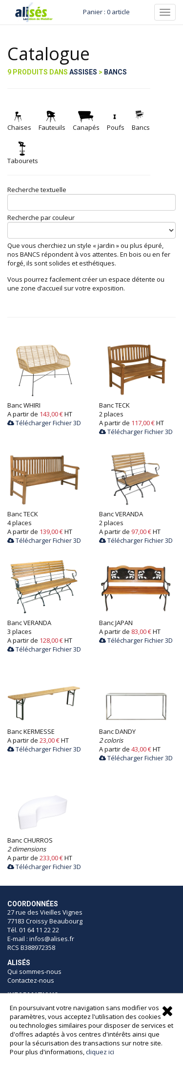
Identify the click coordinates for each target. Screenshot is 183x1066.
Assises (83, 72)
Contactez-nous (30, 980)
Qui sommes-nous (35, 971)
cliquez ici (100, 1051)
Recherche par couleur (41, 217)
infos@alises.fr (51, 938)
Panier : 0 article (106, 11)
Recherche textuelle (36, 190)
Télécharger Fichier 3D (44, 422)
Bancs (115, 72)
